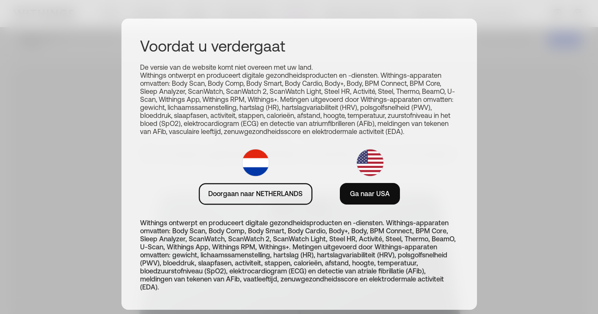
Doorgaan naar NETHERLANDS (255, 193)
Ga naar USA (370, 193)
